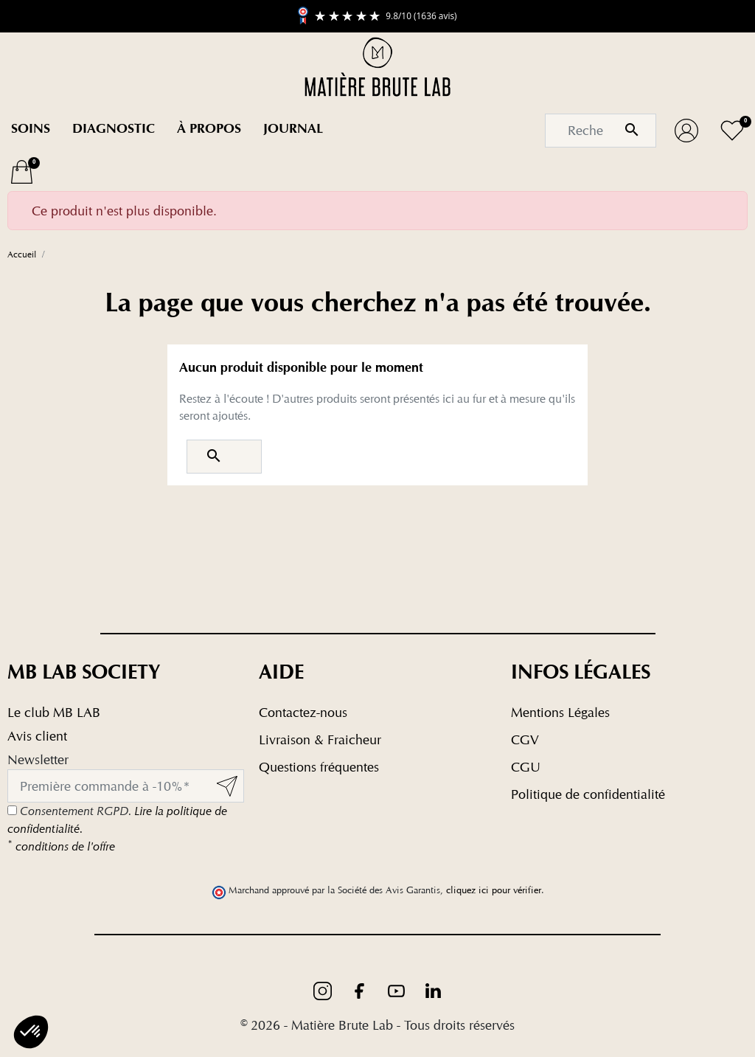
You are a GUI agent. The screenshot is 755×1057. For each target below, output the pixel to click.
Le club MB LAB (53, 712)
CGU (525, 766)
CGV (525, 739)
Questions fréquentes (319, 766)
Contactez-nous (303, 712)
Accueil (21, 254)
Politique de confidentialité (588, 794)
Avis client (37, 736)
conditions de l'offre (61, 846)
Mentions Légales (560, 712)
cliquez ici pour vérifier (493, 889)
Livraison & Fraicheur (320, 739)
